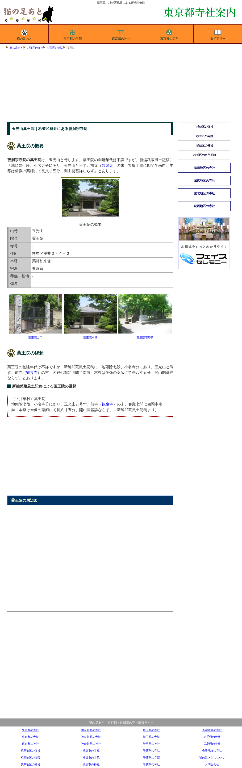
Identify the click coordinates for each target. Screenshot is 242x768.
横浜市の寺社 (91, 750)
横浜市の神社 (91, 764)
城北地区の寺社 (204, 193)
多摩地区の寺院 (30, 757)
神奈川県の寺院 (91, 736)
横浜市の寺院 (91, 757)
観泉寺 (107, 165)
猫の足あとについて (212, 757)
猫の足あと (24, 34)
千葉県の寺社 (151, 750)
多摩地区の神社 (30, 764)
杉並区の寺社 (35, 47)
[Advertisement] (121, 87)
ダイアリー (217, 34)
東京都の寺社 (30, 729)
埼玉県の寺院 (151, 736)
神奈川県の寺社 (91, 729)
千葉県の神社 (151, 764)
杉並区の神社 (204, 145)
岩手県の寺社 (212, 736)
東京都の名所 (169, 34)
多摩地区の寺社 (30, 750)
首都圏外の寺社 (212, 729)
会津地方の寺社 (212, 750)
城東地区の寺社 (204, 180)
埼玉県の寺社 (151, 729)
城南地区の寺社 (204, 168)
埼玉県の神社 (151, 743)
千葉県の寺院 (151, 757)
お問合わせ (212, 764)
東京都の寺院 (72, 34)
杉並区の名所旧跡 (204, 155)
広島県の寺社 (212, 743)
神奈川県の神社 (91, 743)
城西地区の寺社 (204, 206)
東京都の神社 (121, 34)
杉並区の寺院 (55, 47)
